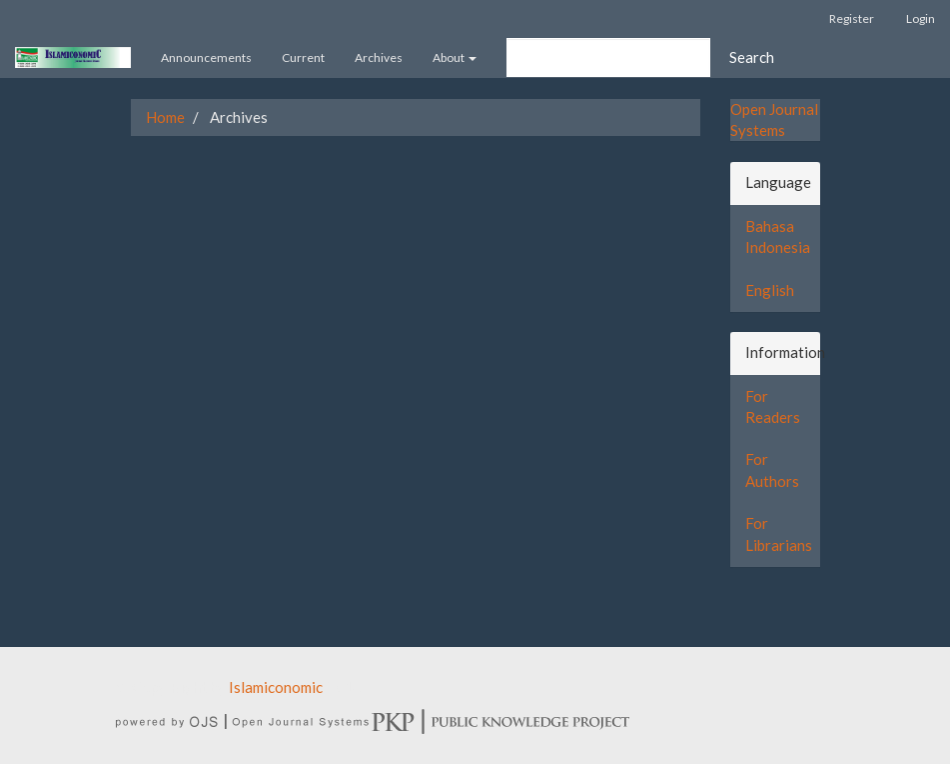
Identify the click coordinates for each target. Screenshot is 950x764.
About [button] (454, 57)
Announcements (206, 57)
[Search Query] (608, 57)
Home (165, 117)
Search (751, 57)
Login (920, 18)
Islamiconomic (276, 687)
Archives (379, 57)
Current (303, 57)
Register (851, 18)
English (769, 290)
